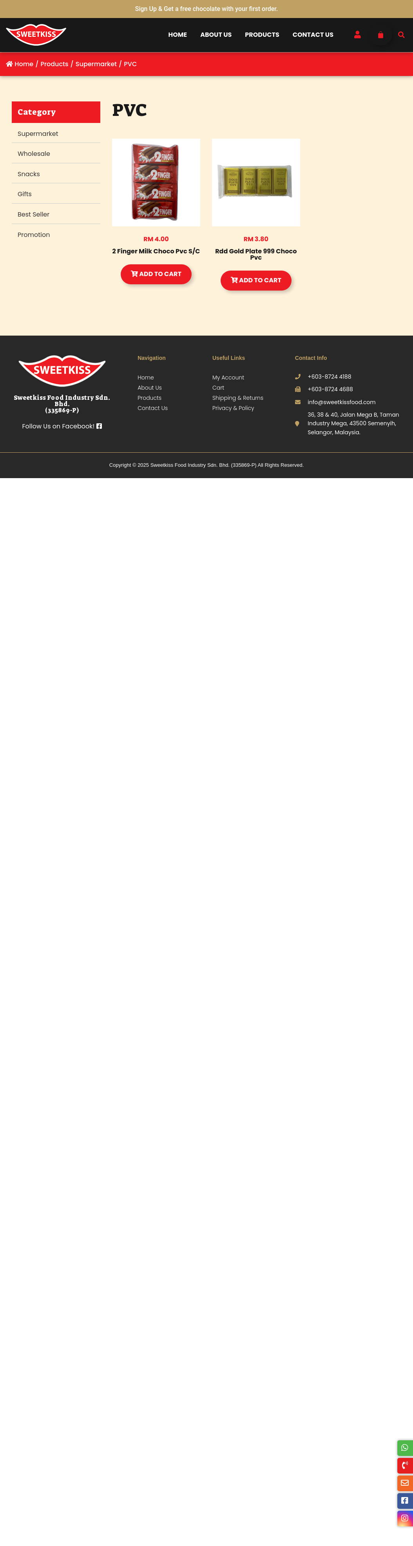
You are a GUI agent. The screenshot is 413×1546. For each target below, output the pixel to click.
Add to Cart (156, 273)
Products (262, 34)
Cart (218, 388)
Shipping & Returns (237, 398)
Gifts (25, 194)
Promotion (34, 234)
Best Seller (33, 214)
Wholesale (34, 153)
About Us (216, 34)
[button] (401, 34)
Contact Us (313, 34)
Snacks (29, 174)
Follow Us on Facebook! (62, 426)
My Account (228, 377)
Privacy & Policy (233, 408)
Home (177, 34)
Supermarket (38, 133)
